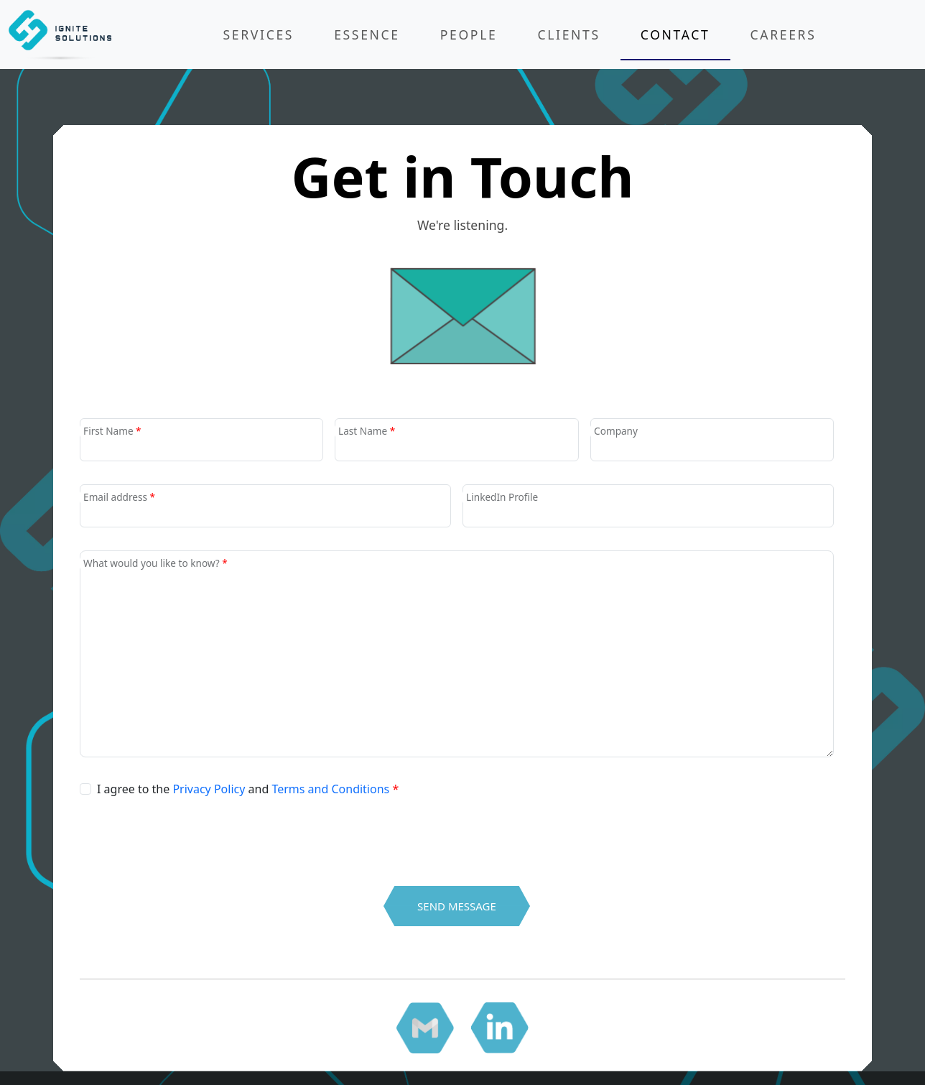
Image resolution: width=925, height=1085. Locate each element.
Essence (367, 34)
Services (258, 34)
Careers (783, 34)
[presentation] (189, 827)
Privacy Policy (208, 789)
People (469, 34)
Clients (568, 34)
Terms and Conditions (330, 789)
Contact (675, 34)
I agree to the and (248, 789)
